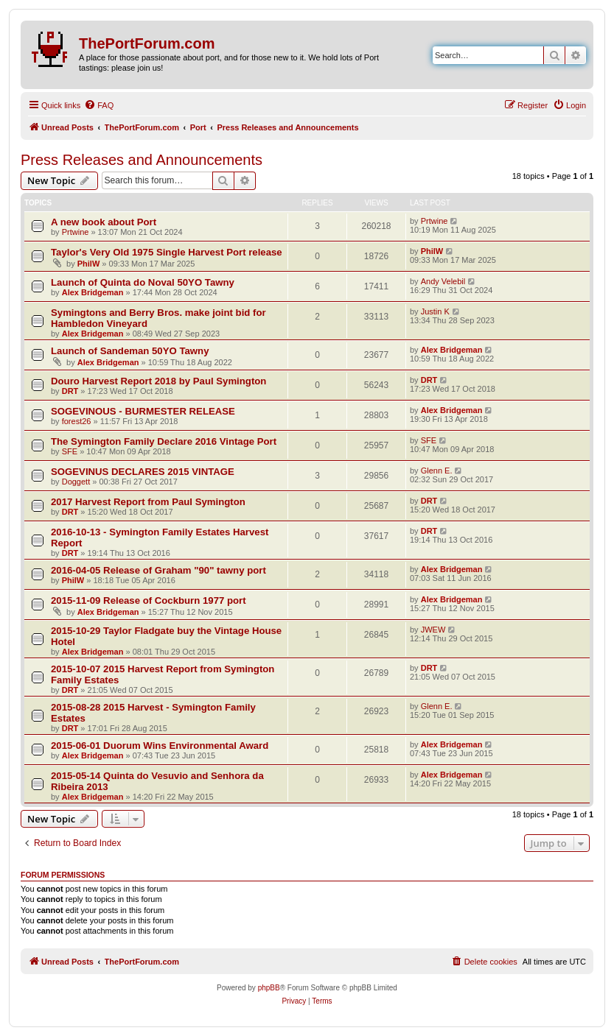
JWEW (433, 629)
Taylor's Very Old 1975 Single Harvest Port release (166, 252)
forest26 (76, 421)
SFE (69, 451)
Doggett (76, 481)
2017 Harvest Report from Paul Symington (148, 501)
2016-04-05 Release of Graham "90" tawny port (158, 570)
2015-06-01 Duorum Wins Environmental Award (159, 745)
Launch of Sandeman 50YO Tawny (130, 350)
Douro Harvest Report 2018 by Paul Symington (158, 381)
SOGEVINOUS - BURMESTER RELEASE (143, 411)
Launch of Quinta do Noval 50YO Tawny (142, 282)
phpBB (269, 988)
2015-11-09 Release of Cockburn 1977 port (148, 600)
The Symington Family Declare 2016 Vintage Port (163, 441)
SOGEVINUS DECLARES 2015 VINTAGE (142, 471)
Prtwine (75, 232)
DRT (70, 391)
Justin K (435, 311)
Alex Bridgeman (93, 292)
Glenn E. (437, 470)
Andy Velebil (443, 281)
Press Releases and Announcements (141, 160)
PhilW (88, 263)
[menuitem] (99, 105)
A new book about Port (103, 222)
